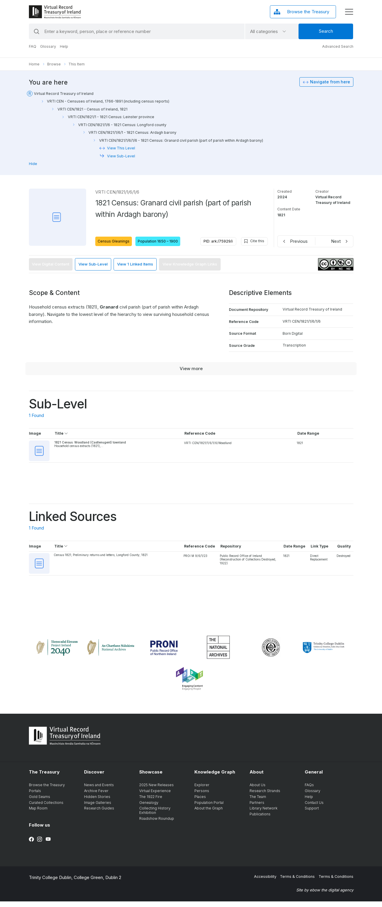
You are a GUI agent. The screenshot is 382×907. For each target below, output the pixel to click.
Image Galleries (97, 808)
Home (34, 64)
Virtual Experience (155, 796)
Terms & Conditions (297, 882)
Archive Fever (96, 796)
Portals (35, 796)
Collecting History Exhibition (154, 816)
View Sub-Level (121, 156)
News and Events (99, 790)
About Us (257, 790)
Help (64, 46)
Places (200, 802)
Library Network (264, 814)
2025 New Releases (156, 790)
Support (312, 814)
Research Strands (265, 796)
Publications (260, 819)
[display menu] (348, 11)
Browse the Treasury (47, 790)
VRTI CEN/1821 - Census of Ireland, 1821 (92, 109)
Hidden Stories (97, 802)
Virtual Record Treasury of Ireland (64, 93)
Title (61, 433)
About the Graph (208, 814)
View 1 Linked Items (135, 264)
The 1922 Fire (150, 802)
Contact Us (314, 808)
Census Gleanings (113, 241)
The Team (258, 802)
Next (336, 241)
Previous (299, 241)
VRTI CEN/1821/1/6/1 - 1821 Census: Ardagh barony (132, 132)
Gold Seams (39, 802)
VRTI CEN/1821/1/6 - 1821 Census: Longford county (122, 125)
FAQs (309, 790)
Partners (257, 808)
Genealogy (148, 808)
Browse (54, 64)
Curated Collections (46, 808)
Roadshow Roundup (156, 824)
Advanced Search (337, 46)
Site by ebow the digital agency (324, 895)
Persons (201, 796)
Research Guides (99, 814)
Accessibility (265, 882)
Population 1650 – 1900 (158, 241)
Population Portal (209, 808)
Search (326, 31)
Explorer (201, 790)
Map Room (38, 814)
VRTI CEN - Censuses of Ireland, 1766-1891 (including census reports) (108, 101)
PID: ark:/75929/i (218, 241)
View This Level (121, 148)
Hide (33, 163)
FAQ (32, 46)
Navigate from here (330, 81)
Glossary (48, 46)
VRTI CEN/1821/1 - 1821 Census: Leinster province (111, 117)
